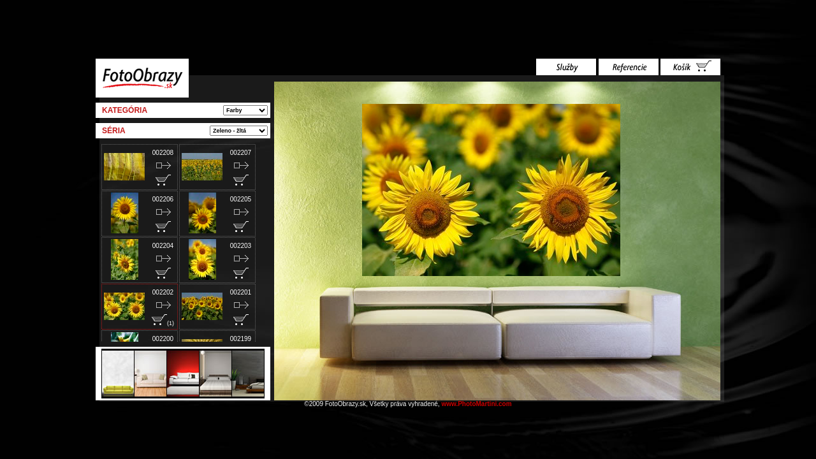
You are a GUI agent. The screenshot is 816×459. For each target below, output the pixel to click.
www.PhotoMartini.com (476, 403)
